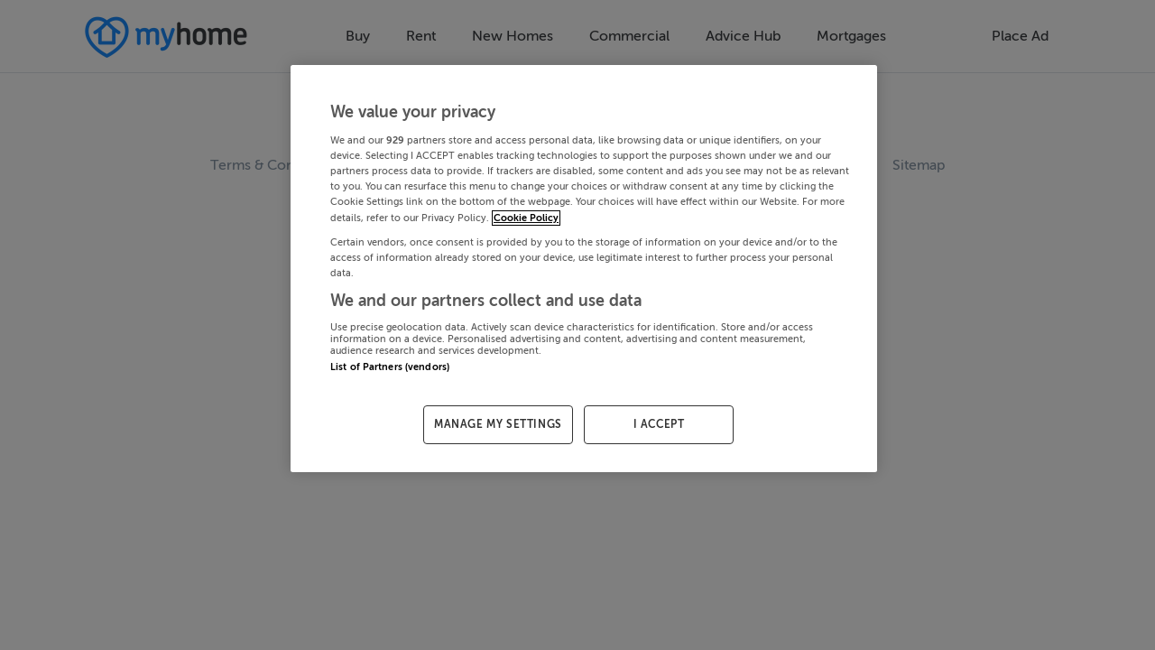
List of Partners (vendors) (389, 367)
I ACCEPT (659, 424)
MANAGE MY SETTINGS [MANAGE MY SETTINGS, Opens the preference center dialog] (498, 424)
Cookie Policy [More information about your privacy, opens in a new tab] (526, 218)
